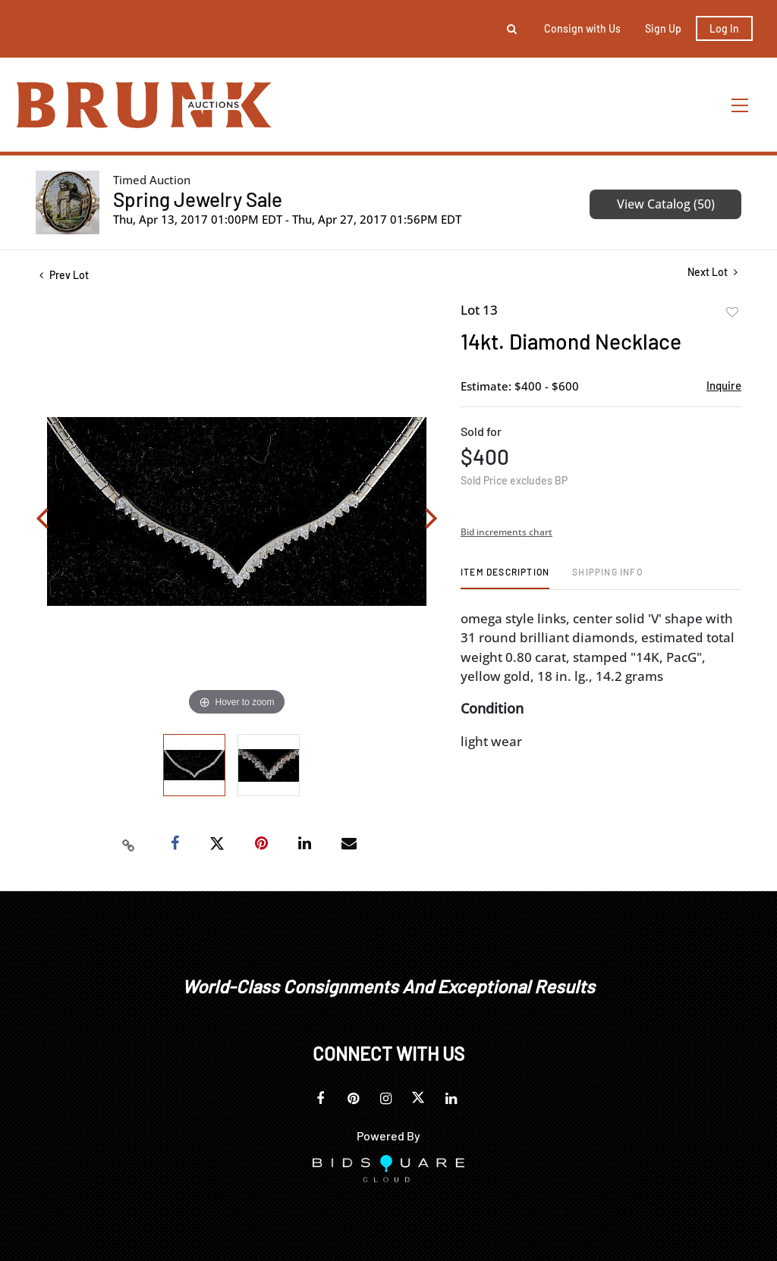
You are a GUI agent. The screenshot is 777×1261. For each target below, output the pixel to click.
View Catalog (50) (666, 204)
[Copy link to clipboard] (129, 844)
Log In (724, 28)
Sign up (663, 28)
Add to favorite (732, 312)
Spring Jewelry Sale (197, 199)
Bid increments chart (506, 531)
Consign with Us (582, 28)
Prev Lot (64, 274)
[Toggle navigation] (740, 105)
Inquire (723, 385)
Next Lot (712, 271)
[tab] (505, 577)
